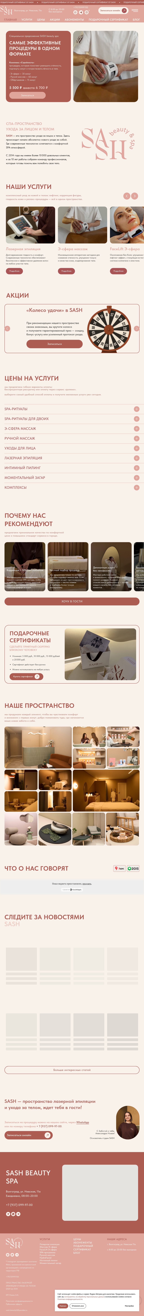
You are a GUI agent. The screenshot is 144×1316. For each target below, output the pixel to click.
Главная (10, 19)
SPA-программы (47, 1252)
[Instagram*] (7, 1255)
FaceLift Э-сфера (48, 1249)
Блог (136, 19)
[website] (8, 1214)
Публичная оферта (14, 1304)
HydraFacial (45, 1257)
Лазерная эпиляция (49, 1244)
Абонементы (74, 19)
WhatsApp (82, 1122)
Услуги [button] (27, 19)
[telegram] (18, 1214)
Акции (55, 19)
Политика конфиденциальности (19, 1301)
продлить (86, 884)
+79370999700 (80, 7)
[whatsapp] (13, 1214)
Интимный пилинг (49, 1260)
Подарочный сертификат (108, 19)
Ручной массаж (47, 1255)
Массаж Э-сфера (48, 1247)
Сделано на (72, 889)
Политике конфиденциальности (70, 1299)
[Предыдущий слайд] (126, 196)
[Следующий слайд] (134, 196)
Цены (41, 19)
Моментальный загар (50, 1263)
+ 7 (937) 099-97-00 (49, 1126)
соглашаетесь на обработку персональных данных (84, 1297)
